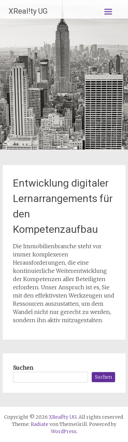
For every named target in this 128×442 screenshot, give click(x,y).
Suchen (23, 367)
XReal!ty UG (28, 11)
